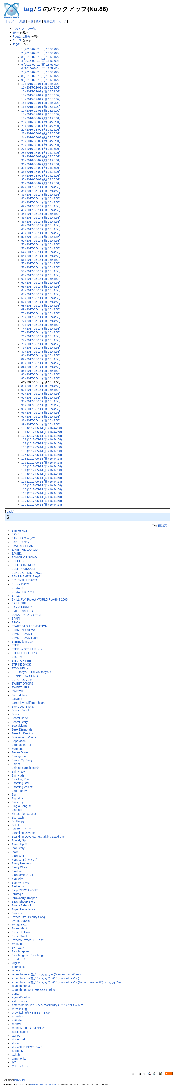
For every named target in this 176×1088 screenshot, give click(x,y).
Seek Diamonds (21, 729)
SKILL (15, 595)
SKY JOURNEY (21, 607)
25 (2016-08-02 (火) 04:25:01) (40, 141)
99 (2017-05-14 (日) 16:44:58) (40, 424)
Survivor (16, 913)
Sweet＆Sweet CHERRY (27, 940)
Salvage (16, 698)
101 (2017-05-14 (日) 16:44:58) (41, 432)
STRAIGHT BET (22, 660)
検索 (38, 21)
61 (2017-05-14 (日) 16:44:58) (40, 278)
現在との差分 (21, 36)
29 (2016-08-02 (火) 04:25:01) (40, 156)
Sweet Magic (19, 928)
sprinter (16, 1024)
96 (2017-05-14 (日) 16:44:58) (40, 412)
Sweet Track (19, 936)
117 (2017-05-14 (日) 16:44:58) (41, 493)
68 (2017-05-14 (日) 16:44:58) (40, 305)
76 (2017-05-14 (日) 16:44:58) (40, 336)
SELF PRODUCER (23, 568)
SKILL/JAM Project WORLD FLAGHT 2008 (39, 599)
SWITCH (17, 691)
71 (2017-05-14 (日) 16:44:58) (40, 317)
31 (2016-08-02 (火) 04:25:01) (40, 164)
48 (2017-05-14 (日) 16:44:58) (40, 229)
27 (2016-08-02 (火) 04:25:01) (40, 148)
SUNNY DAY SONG (24, 676)
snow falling (19, 1009)
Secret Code (19, 718)
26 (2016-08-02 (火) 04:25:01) (40, 145)
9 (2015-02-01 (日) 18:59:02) (40, 80)
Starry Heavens (21, 863)
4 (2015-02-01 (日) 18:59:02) (40, 60)
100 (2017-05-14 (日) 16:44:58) (41, 428)
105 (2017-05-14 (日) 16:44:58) (41, 447)
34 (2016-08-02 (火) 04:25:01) (40, 175)
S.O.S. (15, 534)
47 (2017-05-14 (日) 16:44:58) (40, 225)
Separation (18, 741)
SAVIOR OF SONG (24, 557)
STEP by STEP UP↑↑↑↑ (26, 649)
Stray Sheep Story (23, 901)
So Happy (17, 821)
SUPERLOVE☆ (21, 679)
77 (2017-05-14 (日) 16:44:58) (40, 340)
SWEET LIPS (20, 687)
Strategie (17, 894)
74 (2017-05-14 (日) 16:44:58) (40, 328)
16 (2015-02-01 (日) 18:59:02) (40, 106)
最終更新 (49, 21)
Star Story (17, 848)
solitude (16, 1020)
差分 (16, 32)
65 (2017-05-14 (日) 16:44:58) (40, 294)
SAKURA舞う (20, 542)
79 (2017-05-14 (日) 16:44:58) (40, 347)
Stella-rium (18, 886)
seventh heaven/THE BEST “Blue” (33, 989)
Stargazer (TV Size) (24, 859)
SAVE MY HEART (23, 546)
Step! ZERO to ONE (24, 890)
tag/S (16, 44)
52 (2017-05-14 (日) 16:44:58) (40, 244)
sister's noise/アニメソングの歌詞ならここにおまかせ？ (47, 1005)
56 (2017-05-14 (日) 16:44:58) (40, 259)
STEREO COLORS (24, 653)
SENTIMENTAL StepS (25, 576)
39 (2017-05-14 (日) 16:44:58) (40, 194)
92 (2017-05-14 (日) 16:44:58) (40, 397)
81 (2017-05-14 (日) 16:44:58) (40, 355)
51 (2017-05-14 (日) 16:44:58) (40, 240)
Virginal (16, 963)
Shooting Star (20, 783)
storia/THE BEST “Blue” (26, 1047)
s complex (18, 966)
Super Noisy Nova (23, 909)
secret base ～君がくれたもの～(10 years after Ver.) (45, 978)
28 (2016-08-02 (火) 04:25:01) (40, 152)
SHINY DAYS (20, 584)
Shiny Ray (18, 771)
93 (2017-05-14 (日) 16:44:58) (40, 401)
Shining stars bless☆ (25, 767)
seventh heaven (21, 985)
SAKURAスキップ (23, 538)
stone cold (18, 1039)
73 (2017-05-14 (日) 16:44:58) (40, 324)
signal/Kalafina (21, 997)
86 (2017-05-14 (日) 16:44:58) (40, 374)
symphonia (18, 1058)
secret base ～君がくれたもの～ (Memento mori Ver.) (46, 974)
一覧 (30, 21)
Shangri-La (18, 756)
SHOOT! (17, 587)
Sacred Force (20, 695)
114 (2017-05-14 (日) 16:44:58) (41, 481)
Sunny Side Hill (21, 905)
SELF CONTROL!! (23, 565)
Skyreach (17, 817)
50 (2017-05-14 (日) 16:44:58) (40, 236)
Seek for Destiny (22, 733)
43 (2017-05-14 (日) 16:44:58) (40, 210)
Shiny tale (17, 775)
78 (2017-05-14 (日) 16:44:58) (40, 344)
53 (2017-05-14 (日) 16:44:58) (40, 248)
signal (15, 993)
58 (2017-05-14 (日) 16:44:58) (40, 267)
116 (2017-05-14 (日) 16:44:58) (41, 489)
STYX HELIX (19, 668)
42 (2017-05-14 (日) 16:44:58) (40, 206)
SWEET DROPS (22, 683)
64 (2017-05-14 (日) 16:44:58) (40, 290)
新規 (22, 21)
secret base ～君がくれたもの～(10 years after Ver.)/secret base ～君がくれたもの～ (66, 982)
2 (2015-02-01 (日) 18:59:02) (40, 53)
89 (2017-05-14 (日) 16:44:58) (40, 386)
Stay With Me (20, 882)
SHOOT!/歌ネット (23, 591)
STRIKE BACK (21, 664)
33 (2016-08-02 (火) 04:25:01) (40, 171)
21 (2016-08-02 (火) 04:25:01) (40, 126)
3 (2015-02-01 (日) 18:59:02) (40, 57)
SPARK (16, 618)
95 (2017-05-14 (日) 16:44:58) (40, 409)
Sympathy (17, 947)
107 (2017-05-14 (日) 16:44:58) (41, 454)
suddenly (17, 1050)
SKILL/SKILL (19, 603)
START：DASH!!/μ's (24, 637)
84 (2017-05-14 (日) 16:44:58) (40, 367)
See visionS (19, 725)
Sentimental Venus (23, 737)
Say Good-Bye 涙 (22, 706)
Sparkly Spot (19, 840)
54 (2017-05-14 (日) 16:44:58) (40, 252)
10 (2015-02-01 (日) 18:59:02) (40, 83)
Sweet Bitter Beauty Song (28, 917)
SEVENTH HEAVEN (24, 580)
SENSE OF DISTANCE (26, 572)
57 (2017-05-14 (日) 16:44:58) (40, 263)
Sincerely (17, 802)
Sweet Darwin (20, 920)
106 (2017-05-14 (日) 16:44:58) (41, 451)
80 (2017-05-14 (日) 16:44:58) (40, 351)
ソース (17, 40)
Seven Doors (19, 752)
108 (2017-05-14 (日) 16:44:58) (41, 458)
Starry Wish (19, 867)
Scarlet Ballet (20, 710)
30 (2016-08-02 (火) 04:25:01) (40, 160)
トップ (9, 21)
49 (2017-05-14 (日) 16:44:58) (40, 233)
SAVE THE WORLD (24, 549)
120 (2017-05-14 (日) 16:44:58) (41, 504)
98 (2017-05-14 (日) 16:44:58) (40, 420)
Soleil (15, 825)
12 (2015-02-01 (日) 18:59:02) (40, 91)
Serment (16, 748)
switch (15, 1054)
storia (15, 1043)
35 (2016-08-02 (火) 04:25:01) (40, 179)
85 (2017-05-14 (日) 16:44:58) (40, 370)
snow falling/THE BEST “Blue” (31, 1012)
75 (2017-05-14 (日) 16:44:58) (40, 332)
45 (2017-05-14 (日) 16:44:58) (40, 217)
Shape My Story (21, 760)
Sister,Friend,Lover (23, 813)
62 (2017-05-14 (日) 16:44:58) (40, 282)
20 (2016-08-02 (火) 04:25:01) (40, 122)
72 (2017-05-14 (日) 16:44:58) (40, 321)
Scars (15, 714)
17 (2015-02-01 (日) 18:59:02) (40, 110)
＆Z (13, 1062)
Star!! (14, 852)
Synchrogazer (20, 951)
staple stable (19, 1031)
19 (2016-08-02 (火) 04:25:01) (40, 118)
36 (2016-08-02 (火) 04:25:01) (40, 183)
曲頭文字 (164, 525)
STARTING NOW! (23, 630)
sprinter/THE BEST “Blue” (28, 1028)
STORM (16, 656)
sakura (15, 970)
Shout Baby (19, 790)
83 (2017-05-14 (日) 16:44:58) (40, 363)
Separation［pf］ (22, 744)
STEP (15, 645)
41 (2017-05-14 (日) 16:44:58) (40, 202)
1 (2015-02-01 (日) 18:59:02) (40, 49)
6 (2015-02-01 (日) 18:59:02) (40, 68)
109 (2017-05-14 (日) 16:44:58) (41, 462)
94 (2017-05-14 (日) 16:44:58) (40, 405)
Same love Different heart (28, 702)
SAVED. (16, 553)
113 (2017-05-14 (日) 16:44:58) (41, 478)
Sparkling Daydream (24, 832)
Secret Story (19, 722)
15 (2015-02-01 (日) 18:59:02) (40, 102)
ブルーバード (20, 1066)
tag (28, 9)
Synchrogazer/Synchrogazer (30, 955)
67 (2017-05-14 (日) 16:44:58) (40, 302)
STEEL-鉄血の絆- (22, 641)
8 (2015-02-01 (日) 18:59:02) (40, 76)
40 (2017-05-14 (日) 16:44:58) (40, 198)
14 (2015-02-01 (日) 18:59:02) (40, 99)
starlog (15, 1035)
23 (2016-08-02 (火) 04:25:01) (40, 133)
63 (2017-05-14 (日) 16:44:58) (40, 286)
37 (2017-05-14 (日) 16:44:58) (40, 187)
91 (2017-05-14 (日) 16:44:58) (40, 393)
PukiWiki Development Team (43, 1085)
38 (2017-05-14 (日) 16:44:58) (40, 191)
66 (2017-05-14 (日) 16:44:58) (40, 298)
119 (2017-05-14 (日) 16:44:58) (41, 500)
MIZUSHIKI (19, 1080)
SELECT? (17, 561)
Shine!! (16, 764)
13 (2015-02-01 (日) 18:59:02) (40, 95)
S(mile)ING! (19, 530)
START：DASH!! (22, 633)
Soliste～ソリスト (22, 829)
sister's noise (19, 1001)
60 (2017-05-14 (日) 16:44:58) (40, 275)
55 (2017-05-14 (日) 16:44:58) (40, 256)
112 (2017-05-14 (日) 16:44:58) (41, 474)
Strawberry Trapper (24, 898)
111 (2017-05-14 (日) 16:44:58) (41, 470)
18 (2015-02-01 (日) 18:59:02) (40, 114)
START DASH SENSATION (29, 626)
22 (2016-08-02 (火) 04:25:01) (40, 129)
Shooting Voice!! (22, 787)
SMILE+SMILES (22, 611)
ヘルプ (62, 21)
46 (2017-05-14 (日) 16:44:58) (40, 221)
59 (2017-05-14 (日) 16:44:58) (40, 271)
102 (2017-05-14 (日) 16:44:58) (41, 435)
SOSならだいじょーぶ (25, 614)
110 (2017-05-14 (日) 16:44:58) (41, 466)
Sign (14, 794)
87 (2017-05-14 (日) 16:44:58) (40, 378)
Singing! (16, 809)
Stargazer (17, 855)
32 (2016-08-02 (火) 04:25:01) (40, 167)
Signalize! (17, 798)
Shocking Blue (20, 779)
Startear (16, 871)
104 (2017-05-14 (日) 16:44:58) (41, 443)
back (10, 511)
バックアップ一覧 (24, 28)
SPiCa (15, 622)
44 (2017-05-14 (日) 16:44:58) (40, 213)
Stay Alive (17, 878)
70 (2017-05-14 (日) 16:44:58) (40, 313)
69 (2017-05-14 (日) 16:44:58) (40, 309)
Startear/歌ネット (22, 874)
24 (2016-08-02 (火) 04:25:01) (40, 137)
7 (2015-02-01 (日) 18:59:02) (40, 72)
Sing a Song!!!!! (21, 806)
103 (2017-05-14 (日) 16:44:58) (41, 439)
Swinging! (17, 943)
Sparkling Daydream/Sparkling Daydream (38, 836)
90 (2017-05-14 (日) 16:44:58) (40, 389)
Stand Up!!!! (19, 844)
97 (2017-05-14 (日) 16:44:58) (40, 416)
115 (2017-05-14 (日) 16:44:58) (41, 485)
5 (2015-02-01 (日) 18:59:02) (40, 64)
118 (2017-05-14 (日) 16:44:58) (41, 497)
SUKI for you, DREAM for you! (31, 672)
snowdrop (17, 1016)
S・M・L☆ (18, 959)
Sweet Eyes (19, 924)
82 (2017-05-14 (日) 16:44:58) (40, 359)
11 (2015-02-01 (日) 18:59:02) (40, 87)
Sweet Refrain (20, 932)
